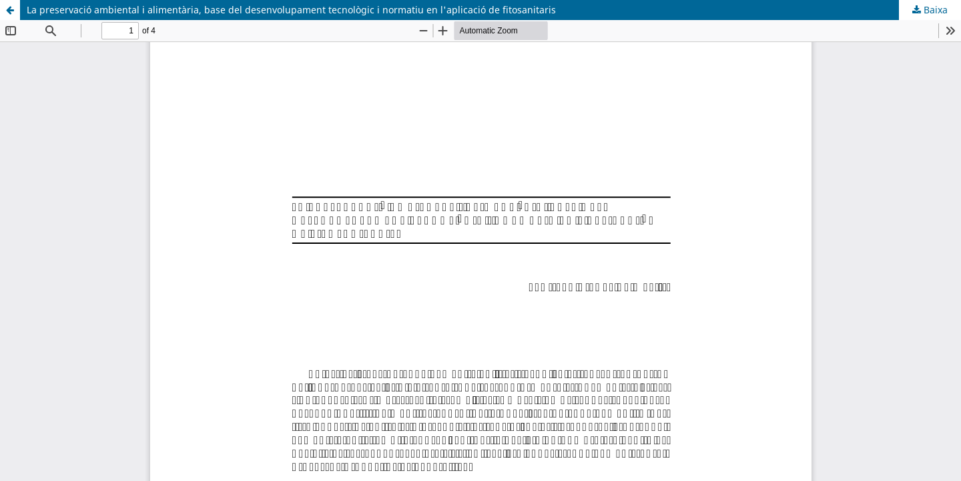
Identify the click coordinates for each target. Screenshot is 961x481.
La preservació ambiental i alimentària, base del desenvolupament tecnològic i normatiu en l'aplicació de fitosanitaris (291, 9)
